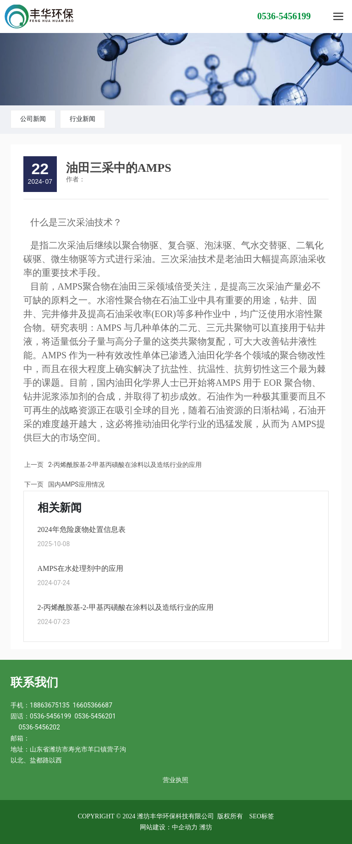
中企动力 (185, 827)
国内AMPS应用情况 (76, 484)
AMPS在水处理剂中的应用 (81, 568)
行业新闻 (82, 118)
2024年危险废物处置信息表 (82, 529)
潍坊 (205, 827)
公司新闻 (33, 118)
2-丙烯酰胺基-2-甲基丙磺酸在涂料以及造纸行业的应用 (125, 464)
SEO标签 (261, 816)
